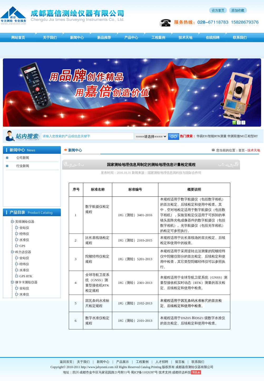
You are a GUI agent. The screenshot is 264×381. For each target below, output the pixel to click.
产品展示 (122, 362)
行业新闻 (22, 166)
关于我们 (50, 37)
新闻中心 (77, 37)
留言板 (180, 362)
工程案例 (158, 37)
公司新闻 (22, 158)
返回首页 (66, 362)
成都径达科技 (181, 372)
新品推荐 (104, 37)
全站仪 (24, 228)
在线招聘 (212, 37)
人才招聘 (161, 362)
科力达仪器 (23, 252)
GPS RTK (25, 276)
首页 (241, 150)
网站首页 (18, 37)
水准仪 (24, 240)
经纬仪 (24, 234)
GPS (22, 246)
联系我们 (240, 37)
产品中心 (131, 37)
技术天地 (185, 37)
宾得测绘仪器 (24, 222)
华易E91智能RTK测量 (212, 136)
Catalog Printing (150, 367)
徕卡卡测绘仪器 (26, 282)
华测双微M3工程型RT (242, 136)
